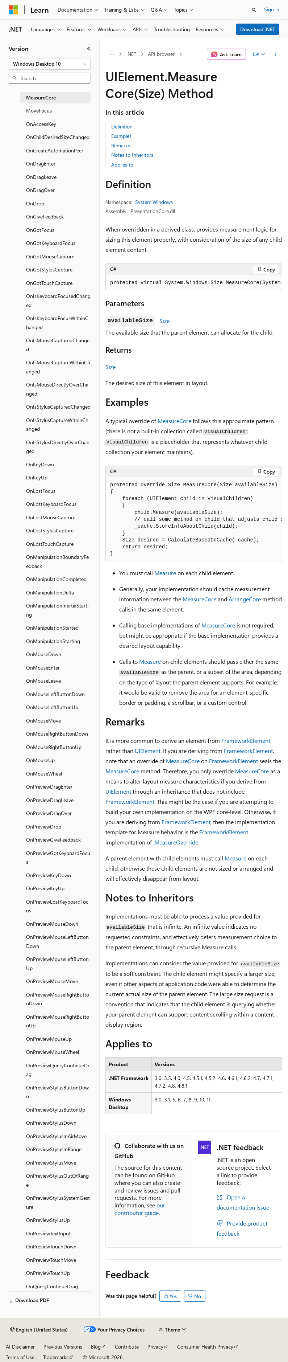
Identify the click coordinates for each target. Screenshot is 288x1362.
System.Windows (154, 202)
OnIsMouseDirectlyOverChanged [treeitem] (57, 389)
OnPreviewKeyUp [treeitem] (45, 888)
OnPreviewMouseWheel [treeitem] (52, 1051)
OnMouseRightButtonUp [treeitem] (54, 747)
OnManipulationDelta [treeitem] (50, 592)
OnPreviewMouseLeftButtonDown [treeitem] (57, 941)
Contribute (127, 1346)
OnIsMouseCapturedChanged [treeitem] (57, 345)
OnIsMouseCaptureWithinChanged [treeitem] (58, 367)
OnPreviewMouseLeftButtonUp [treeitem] (57, 964)
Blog (96, 1346)
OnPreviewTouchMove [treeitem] (51, 1259)
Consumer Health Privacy (205, 1346)
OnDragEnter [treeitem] (40, 163)
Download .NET (257, 29)
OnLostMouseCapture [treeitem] (50, 517)
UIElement (147, 750)
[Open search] (254, 9)
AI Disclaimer (20, 1346)
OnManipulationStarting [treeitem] (53, 641)
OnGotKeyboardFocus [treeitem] (50, 243)
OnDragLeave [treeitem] (41, 176)
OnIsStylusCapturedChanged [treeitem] (58, 406)
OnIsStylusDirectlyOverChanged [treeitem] (57, 447)
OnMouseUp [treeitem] (40, 760)
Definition (122, 126)
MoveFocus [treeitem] (39, 110)
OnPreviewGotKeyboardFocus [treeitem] (58, 858)
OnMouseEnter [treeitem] (43, 667)
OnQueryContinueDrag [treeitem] (52, 1286)
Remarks (120, 145)
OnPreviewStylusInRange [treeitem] (54, 1149)
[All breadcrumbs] (111, 54)
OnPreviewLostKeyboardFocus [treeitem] (57, 906)
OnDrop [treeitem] (35, 203)
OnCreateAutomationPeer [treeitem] (54, 150)
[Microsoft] (13, 10)
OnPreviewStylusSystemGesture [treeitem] (58, 1202)
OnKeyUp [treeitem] (36, 477)
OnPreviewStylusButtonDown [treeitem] (57, 1092)
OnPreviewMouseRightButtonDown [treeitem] (57, 999)
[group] (193, 283)
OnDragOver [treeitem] (40, 190)
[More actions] (276, 54)
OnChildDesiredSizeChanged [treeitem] (57, 137)
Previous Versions (62, 1346)
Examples (121, 135)
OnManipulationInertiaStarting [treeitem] (57, 610)
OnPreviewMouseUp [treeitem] (49, 1038)
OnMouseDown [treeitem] (43, 654)
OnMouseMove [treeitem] (43, 720)
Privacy (155, 1346)
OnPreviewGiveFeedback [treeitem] (53, 839)
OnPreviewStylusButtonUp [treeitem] (55, 1109)
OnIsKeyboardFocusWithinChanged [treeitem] (57, 323)
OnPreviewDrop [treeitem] (43, 826)
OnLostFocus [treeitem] (40, 490)
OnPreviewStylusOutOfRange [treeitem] (57, 1180)
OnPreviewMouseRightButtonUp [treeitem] (57, 1021)
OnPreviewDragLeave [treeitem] (50, 800)
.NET (131, 53)
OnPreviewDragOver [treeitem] (49, 813)
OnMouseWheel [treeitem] (44, 773)
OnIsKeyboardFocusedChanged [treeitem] (58, 300)
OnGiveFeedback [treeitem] (45, 216)
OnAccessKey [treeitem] (41, 123)
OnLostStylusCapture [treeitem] (50, 530)
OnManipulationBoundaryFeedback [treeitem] (57, 561)
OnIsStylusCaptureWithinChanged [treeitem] (57, 425)
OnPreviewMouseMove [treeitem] (52, 981)
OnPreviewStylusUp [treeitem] (48, 1219)
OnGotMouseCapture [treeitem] (50, 256)
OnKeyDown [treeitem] (40, 464)
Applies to (122, 164)
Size (164, 320)
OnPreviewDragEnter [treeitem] (49, 786)
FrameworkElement (245, 740)
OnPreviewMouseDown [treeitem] (52, 923)
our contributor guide (139, 1208)
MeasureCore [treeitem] (41, 97)
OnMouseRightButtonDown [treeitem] (57, 733)
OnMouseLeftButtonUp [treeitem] (52, 707)
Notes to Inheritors (132, 154)
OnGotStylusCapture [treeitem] (49, 269)
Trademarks (55, 1357)
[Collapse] (88, 48)
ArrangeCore (245, 599)
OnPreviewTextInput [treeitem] (48, 1233)
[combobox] (50, 64)
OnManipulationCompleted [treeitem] (56, 579)
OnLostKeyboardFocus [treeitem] (51, 503)
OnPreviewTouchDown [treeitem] (51, 1246)
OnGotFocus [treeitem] (40, 229)
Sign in (271, 9)
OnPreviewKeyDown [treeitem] (48, 875)
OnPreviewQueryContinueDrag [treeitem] (57, 1070)
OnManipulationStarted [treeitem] (52, 627)
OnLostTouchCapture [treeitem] (50, 543)
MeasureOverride (176, 842)
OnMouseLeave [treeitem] (43, 680)
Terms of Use (20, 1357)
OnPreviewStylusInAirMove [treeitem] (56, 1136)
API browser (161, 53)
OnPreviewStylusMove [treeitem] (51, 1162)
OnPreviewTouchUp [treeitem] (48, 1272)
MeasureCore (174, 421)
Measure (165, 573)
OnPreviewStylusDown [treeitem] (51, 1122)
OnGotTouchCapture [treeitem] (49, 282)
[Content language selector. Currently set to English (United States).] (39, 1330)
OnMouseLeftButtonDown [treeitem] (55, 694)
